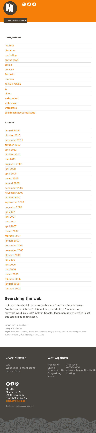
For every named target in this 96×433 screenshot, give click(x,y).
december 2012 (14, 140)
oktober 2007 (12, 197)
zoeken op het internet (21, 335)
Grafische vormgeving (73, 365)
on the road (11, 60)
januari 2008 (12, 183)
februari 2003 (13, 288)
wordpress (11, 108)
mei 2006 (10, 269)
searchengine (75, 332)
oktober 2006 (12, 255)
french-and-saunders (37, 332)
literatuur (10, 50)
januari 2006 (12, 283)
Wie (8, 364)
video (8, 93)
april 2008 (11, 173)
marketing (11, 55)
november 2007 (14, 192)
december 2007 (14, 188)
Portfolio (9, 74)
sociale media (13, 84)
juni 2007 (10, 216)
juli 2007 (10, 212)
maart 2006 (11, 274)
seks (84, 332)
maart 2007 (11, 231)
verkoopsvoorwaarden (24, 406)
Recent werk (13, 371)
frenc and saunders (19, 332)
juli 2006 (10, 260)
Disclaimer (10, 406)
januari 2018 (12, 130)
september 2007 (14, 202)
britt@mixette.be (16, 400)
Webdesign (53, 364)
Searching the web (23, 299)
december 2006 (14, 245)
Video (50, 376)
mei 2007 (10, 221)
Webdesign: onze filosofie (20, 368)
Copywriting (54, 373)
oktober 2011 (12, 154)
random (9, 79)
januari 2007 (12, 240)
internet (9, 45)
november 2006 (14, 250)
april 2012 (11, 149)
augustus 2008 (13, 164)
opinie (8, 64)
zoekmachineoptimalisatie (20, 112)
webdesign (11, 103)
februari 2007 (13, 236)
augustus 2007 (13, 207)
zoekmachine (38, 335)
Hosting (70, 373)
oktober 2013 (12, 135)
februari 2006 (13, 279)
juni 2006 (10, 264)
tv (6, 88)
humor (57, 332)
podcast (9, 69)
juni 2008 (10, 169)
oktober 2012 (12, 145)
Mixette (9, 29)
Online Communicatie (55, 369)
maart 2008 (11, 178)
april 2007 (11, 226)
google (51, 332)
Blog (19, 29)
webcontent (11, 98)
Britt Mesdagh (21, 325)
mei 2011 (10, 159)
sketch (7, 335)
